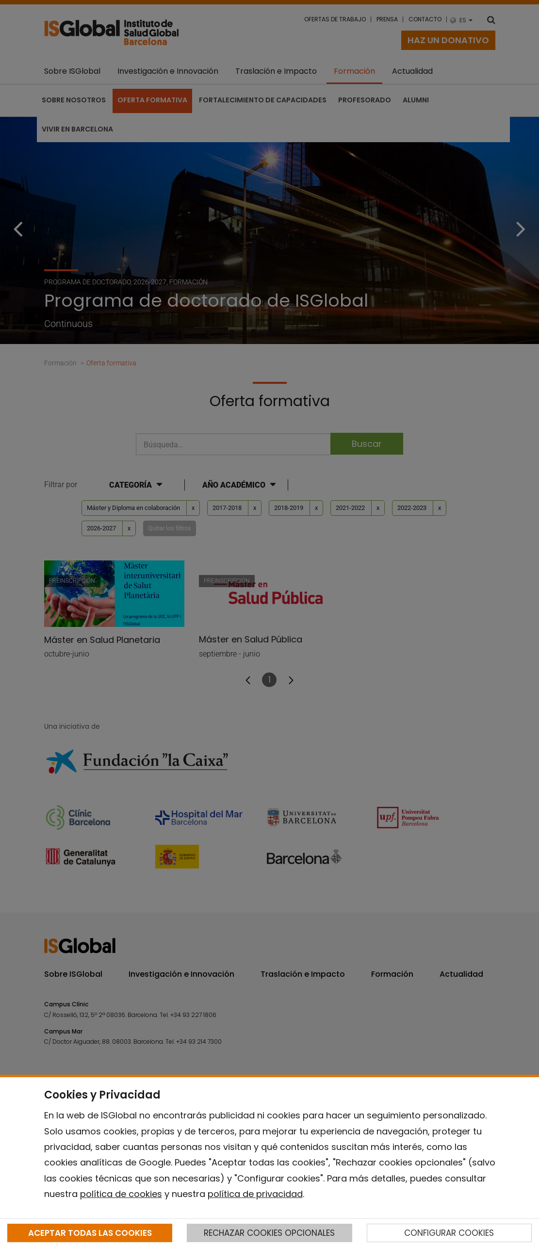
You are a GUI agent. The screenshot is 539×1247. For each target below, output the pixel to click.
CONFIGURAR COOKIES (449, 1233)
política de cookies (121, 1194)
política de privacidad (255, 1194)
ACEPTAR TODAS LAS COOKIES (90, 1233)
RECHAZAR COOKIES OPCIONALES (269, 1233)
